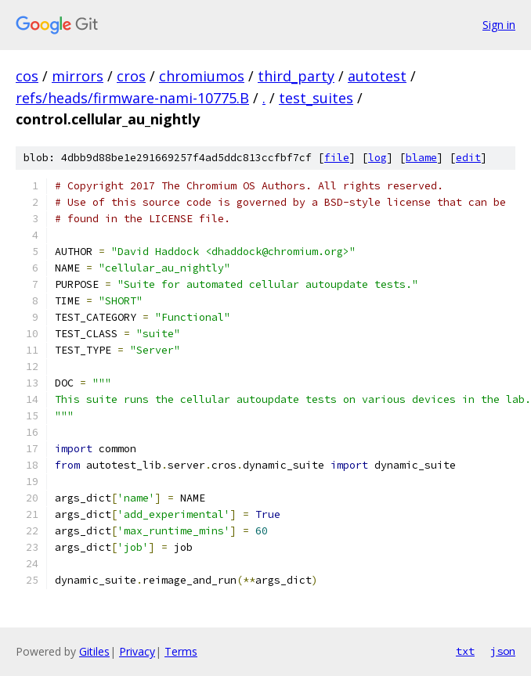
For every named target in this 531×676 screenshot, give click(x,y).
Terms (180, 651)
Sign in (498, 24)
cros (131, 76)
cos (27, 76)
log (377, 157)
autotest (377, 76)
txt (465, 651)
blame (421, 157)
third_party (296, 76)
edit (468, 157)
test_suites (316, 97)
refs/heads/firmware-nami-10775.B (132, 97)
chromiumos (201, 76)
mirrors (77, 76)
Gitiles (94, 651)
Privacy (137, 651)
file (336, 157)
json (502, 651)
